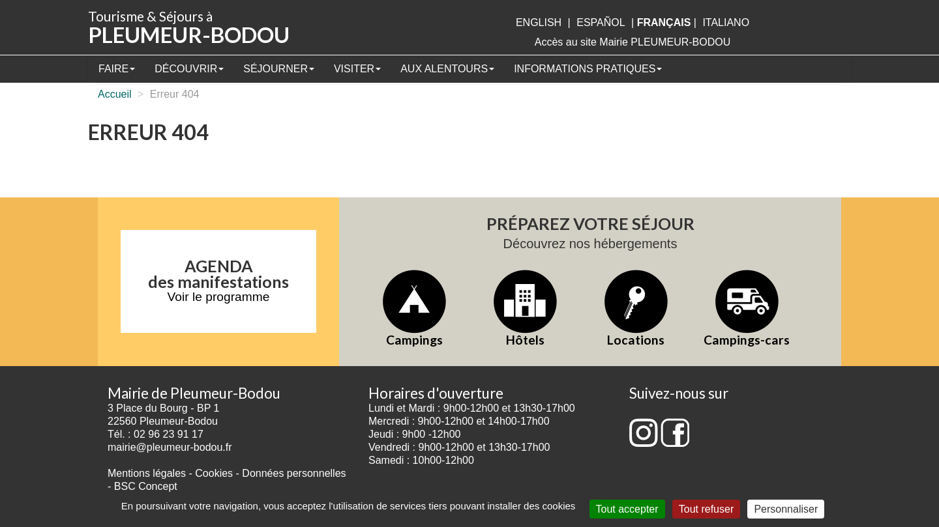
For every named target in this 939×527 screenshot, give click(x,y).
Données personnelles (294, 473)
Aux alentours (447, 68)
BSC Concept (145, 486)
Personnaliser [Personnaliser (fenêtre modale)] (786, 509)
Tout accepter (627, 509)
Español (600, 22)
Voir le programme (219, 297)
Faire (116, 68)
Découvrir (189, 68)
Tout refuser (706, 509)
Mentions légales (147, 473)
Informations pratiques (588, 68)
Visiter (357, 68)
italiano (725, 22)
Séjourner (278, 68)
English (538, 22)
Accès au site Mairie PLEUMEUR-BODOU (633, 42)
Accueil (115, 94)
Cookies (214, 473)
